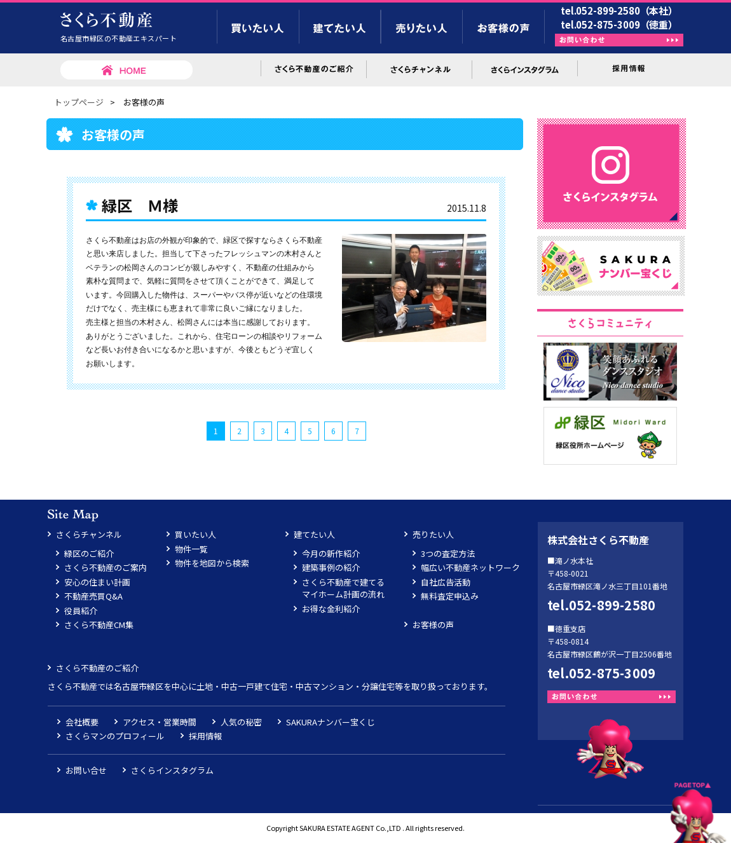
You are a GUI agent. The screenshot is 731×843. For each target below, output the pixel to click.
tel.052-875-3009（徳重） (619, 24)
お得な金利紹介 (331, 609)
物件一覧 (191, 549)
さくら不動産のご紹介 (97, 668)
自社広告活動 (445, 582)
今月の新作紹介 (331, 553)
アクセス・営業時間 (159, 722)
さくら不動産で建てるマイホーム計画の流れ (343, 588)
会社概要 (82, 722)
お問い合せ (86, 770)
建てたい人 (314, 534)
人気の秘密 (241, 722)
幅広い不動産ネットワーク (470, 567)
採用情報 (205, 736)
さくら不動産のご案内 (105, 567)
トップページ (79, 102)
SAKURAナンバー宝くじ (330, 722)
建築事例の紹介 (331, 567)
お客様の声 (433, 625)
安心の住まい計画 (97, 582)
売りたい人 (433, 534)
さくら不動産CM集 (98, 625)
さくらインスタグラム (172, 770)
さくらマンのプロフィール (115, 736)
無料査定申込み (450, 596)
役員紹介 (80, 611)
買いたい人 (195, 534)
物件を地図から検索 (212, 563)
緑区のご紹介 (89, 553)
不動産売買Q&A (93, 596)
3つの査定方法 (448, 553)
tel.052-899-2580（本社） (619, 10)
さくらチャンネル (89, 534)
